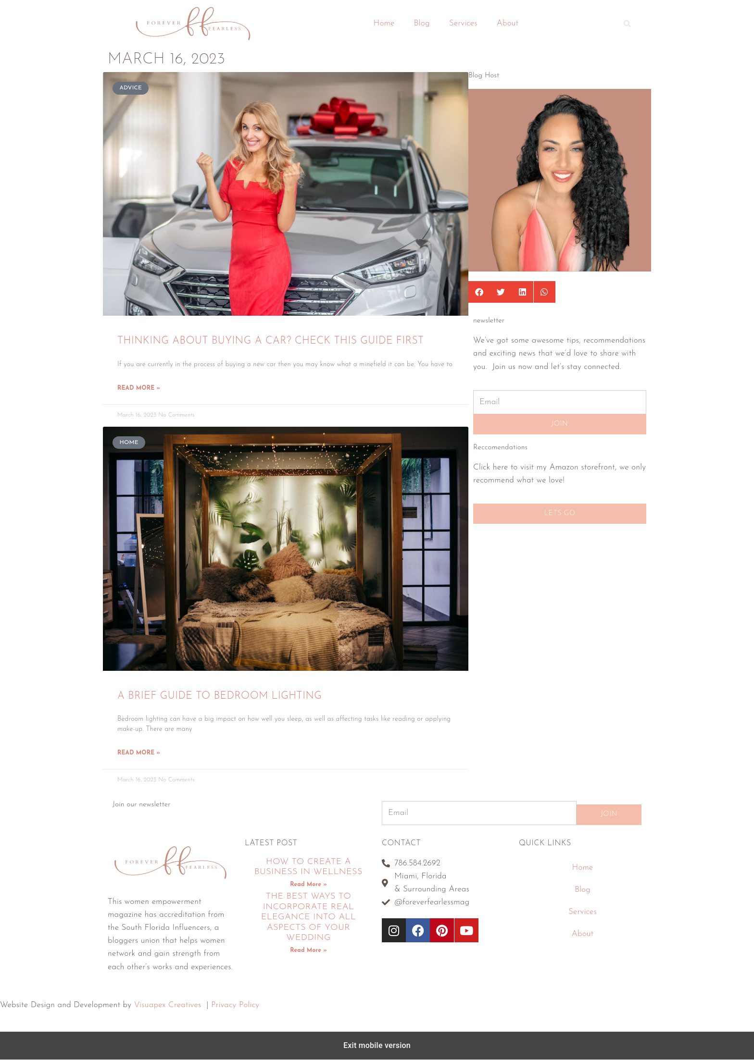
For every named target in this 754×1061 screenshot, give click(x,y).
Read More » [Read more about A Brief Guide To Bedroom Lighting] (138, 754)
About (508, 23)
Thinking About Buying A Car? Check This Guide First (270, 341)
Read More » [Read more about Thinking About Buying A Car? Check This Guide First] (138, 389)
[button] (627, 23)
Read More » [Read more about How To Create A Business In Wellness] (308, 886)
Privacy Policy (235, 1007)
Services (463, 23)
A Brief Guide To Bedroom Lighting (219, 696)
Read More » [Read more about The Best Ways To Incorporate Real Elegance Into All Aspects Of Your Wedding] (308, 952)
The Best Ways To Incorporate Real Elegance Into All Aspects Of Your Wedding (308, 919)
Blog (422, 23)
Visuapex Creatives (167, 1007)
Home (384, 23)
